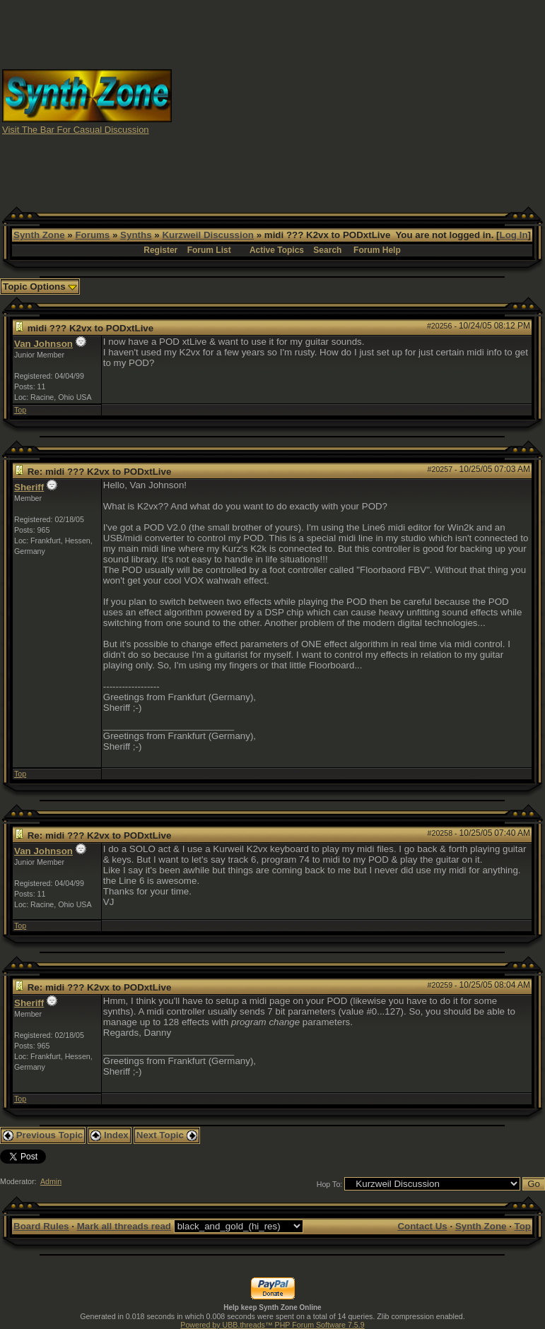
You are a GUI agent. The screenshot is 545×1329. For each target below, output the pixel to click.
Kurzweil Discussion (208, 235)
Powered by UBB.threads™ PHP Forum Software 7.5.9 (272, 1325)
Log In (514, 235)
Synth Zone (39, 235)
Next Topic (166, 1135)
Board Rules (41, 1226)
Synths (135, 235)
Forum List (209, 250)
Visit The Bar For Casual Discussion (75, 129)
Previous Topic (43, 1135)
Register (160, 250)
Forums (92, 235)
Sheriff (29, 487)
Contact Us (422, 1226)
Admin (50, 1181)
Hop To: (330, 1184)
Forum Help (377, 250)
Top (20, 410)
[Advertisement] (359, 101)
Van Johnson (43, 343)
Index (109, 1135)
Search (327, 250)
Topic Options (40, 286)
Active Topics (277, 250)
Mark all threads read (124, 1226)
